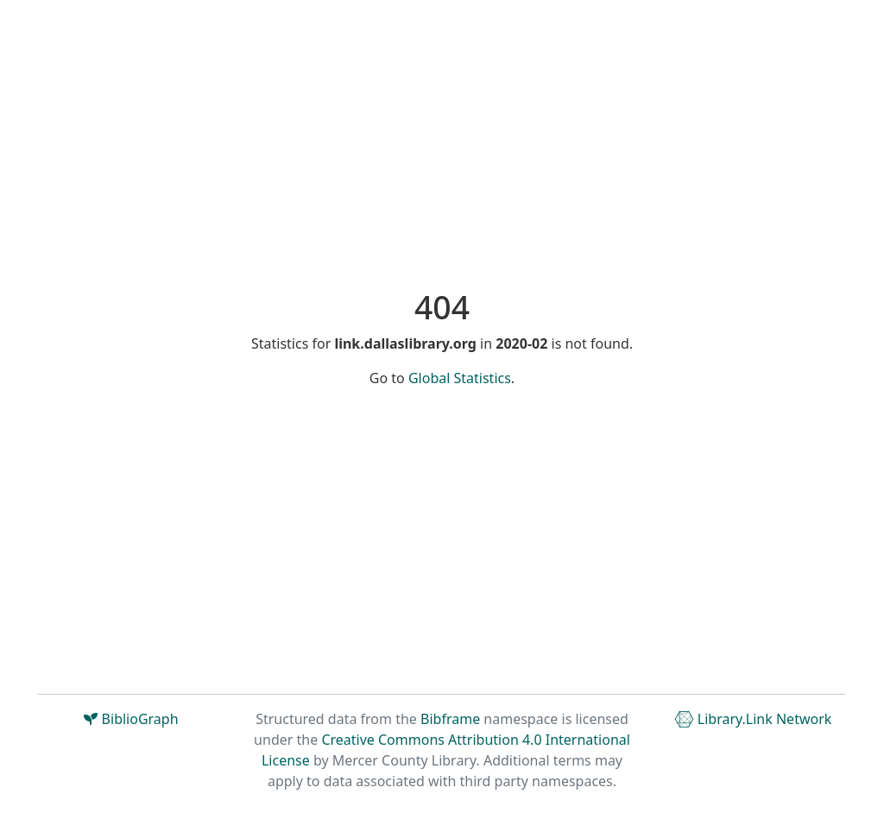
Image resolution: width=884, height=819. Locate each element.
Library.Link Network (753, 718)
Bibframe (450, 718)
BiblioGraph (131, 718)
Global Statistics (459, 378)
